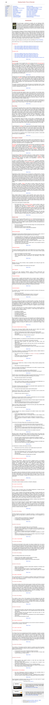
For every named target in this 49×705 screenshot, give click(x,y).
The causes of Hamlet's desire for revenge (34, 7)
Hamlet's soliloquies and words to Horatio (34, 9)
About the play (15, 7)
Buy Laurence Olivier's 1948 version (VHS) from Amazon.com (26, 55)
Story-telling (15, 9)
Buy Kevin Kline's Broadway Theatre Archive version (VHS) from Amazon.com (29, 57)
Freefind (31, 701)
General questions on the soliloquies (33, 15)
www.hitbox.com (33, 702)
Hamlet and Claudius (17, 13)
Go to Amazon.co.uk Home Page (32, 694)
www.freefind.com (28, 700)
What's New (36, 700)
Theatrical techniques (17, 15)
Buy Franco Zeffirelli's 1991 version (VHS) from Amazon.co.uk (26, 48)
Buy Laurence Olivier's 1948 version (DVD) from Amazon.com (26, 56)
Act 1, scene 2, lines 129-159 (32, 11)
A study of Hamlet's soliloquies (32, 10)
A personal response (16, 16)
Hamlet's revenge (30, 6)
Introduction (15, 6)
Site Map (32, 700)
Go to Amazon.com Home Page (32, 687)
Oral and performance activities (18, 8)
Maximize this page (30, 16)
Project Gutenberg (39, 39)
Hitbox (30, 702)
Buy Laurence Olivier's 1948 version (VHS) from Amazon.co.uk (26, 46)
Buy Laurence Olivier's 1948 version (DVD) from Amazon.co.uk (26, 47)
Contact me (31, 681)
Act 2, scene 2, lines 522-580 (32, 12)
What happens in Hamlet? (17, 10)
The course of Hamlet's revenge (32, 8)
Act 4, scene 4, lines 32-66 (31, 14)
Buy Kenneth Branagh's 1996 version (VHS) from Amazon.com (26, 54)
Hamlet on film (15, 11)
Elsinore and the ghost (17, 12)
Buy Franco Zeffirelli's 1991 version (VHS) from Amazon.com (26, 53)
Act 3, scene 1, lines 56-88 (31, 13)
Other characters (16, 14)
